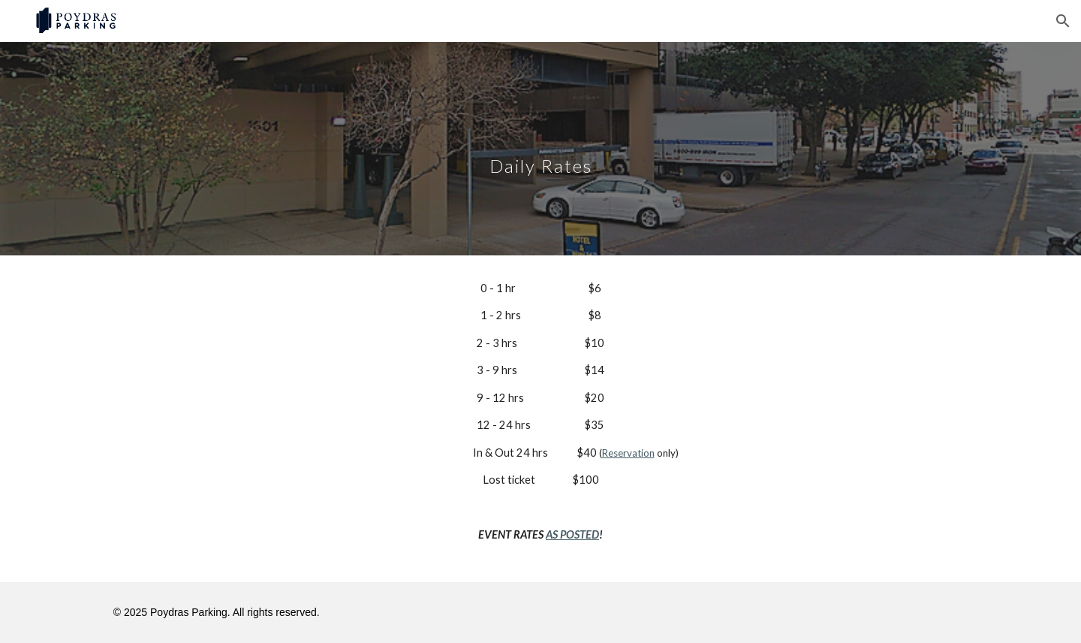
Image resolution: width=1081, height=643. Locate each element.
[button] (1063, 21)
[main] (540, 148)
